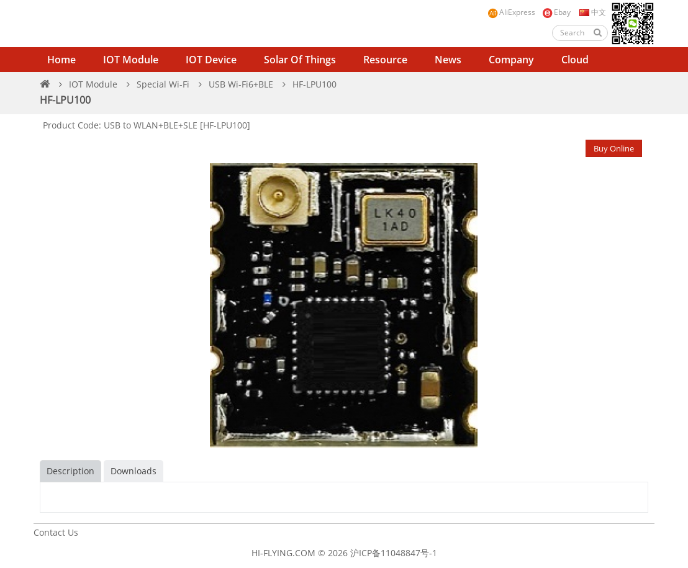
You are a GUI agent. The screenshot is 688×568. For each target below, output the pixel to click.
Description (70, 471)
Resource (385, 59)
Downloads (133, 471)
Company (511, 59)
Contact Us (56, 532)
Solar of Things (300, 59)
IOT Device (211, 59)
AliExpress (511, 13)
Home (61, 59)
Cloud (575, 59)
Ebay (556, 13)
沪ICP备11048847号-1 (393, 553)
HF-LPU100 (314, 84)
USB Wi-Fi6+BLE (241, 84)
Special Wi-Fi (163, 84)
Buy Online (614, 148)
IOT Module (130, 59)
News (448, 59)
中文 (591, 12)
